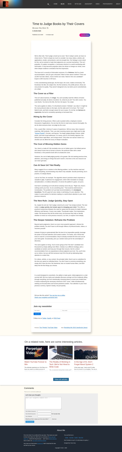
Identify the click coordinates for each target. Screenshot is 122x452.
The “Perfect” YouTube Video (48, 327)
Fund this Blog (85, 35)
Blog (62, 4)
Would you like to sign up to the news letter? (41, 419)
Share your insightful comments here (46, 297)
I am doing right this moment (39, 440)
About (118, 4)
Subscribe (37, 313)
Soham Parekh (39, 133)
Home (55, 4)
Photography (108, 4)
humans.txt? (40, 443)
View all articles (61, 379)
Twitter (44, 318)
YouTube (71, 437)
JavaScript (88, 4)
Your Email (30, 413)
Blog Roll (81, 437)
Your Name (31, 411)
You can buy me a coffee (57, 295)
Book (69, 4)
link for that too (52, 438)
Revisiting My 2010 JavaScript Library (75, 327)
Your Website (29, 416)
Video (98, 4)
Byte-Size (78, 4)
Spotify (49, 318)
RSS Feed (57, 318)
